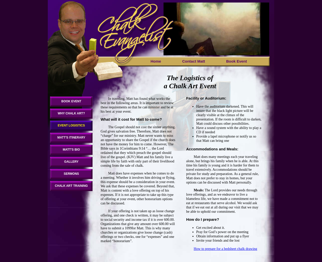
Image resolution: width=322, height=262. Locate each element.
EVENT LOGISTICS (71, 125)
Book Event (236, 61)
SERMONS (71, 174)
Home (155, 61)
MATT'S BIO (71, 149)
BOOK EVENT (71, 101)
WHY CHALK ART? (71, 113)
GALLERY (71, 161)
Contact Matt (193, 61)
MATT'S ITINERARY (71, 137)
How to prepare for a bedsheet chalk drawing (225, 249)
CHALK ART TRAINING (71, 186)
